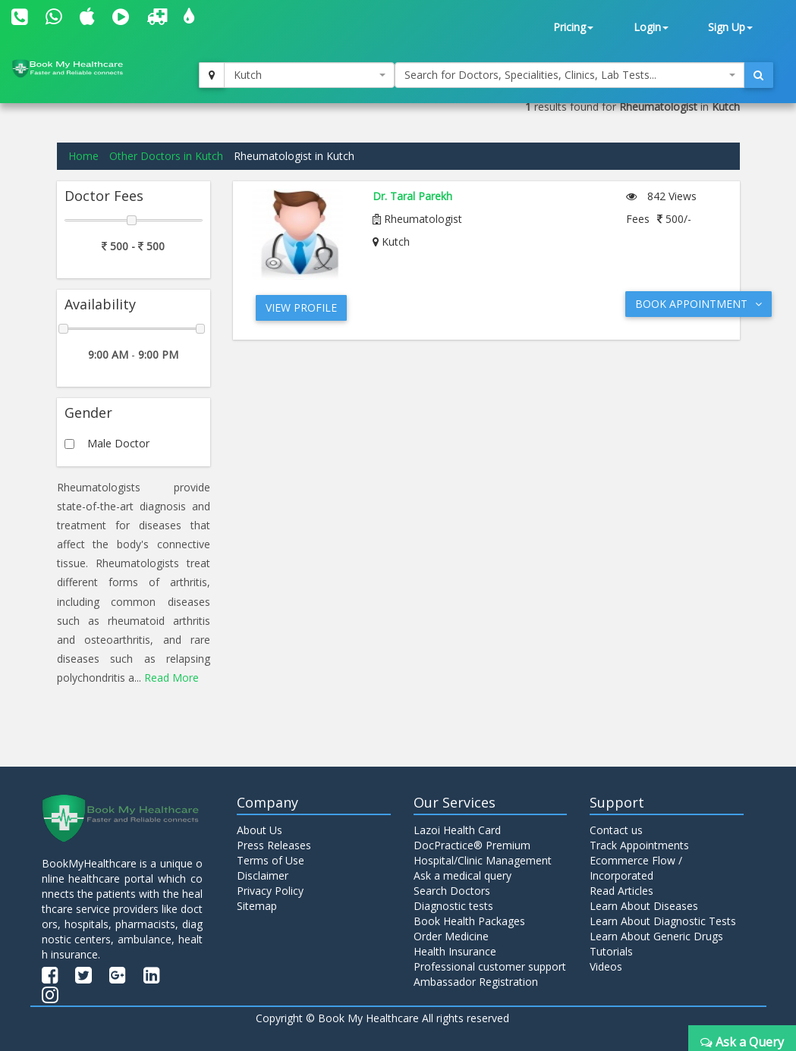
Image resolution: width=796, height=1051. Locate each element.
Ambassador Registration (476, 981)
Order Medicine (451, 936)
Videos (606, 966)
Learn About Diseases (644, 906)
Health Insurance (455, 951)
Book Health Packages (469, 921)
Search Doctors (452, 890)
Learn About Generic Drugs (656, 936)
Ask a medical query (462, 875)
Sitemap (257, 906)
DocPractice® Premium (472, 845)
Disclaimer (262, 875)
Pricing (573, 27)
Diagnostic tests (453, 906)
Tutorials (611, 951)
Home (83, 156)
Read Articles (621, 890)
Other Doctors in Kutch (166, 156)
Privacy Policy (270, 890)
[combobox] (309, 75)
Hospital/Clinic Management (483, 860)
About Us (259, 830)
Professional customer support (490, 966)
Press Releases (274, 845)
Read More (171, 677)
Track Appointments (639, 845)
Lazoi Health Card (457, 830)
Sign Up (730, 27)
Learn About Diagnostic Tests (663, 921)
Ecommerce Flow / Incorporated (636, 868)
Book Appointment (698, 303)
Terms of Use (270, 860)
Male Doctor (118, 443)
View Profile (301, 307)
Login (651, 27)
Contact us (616, 830)
